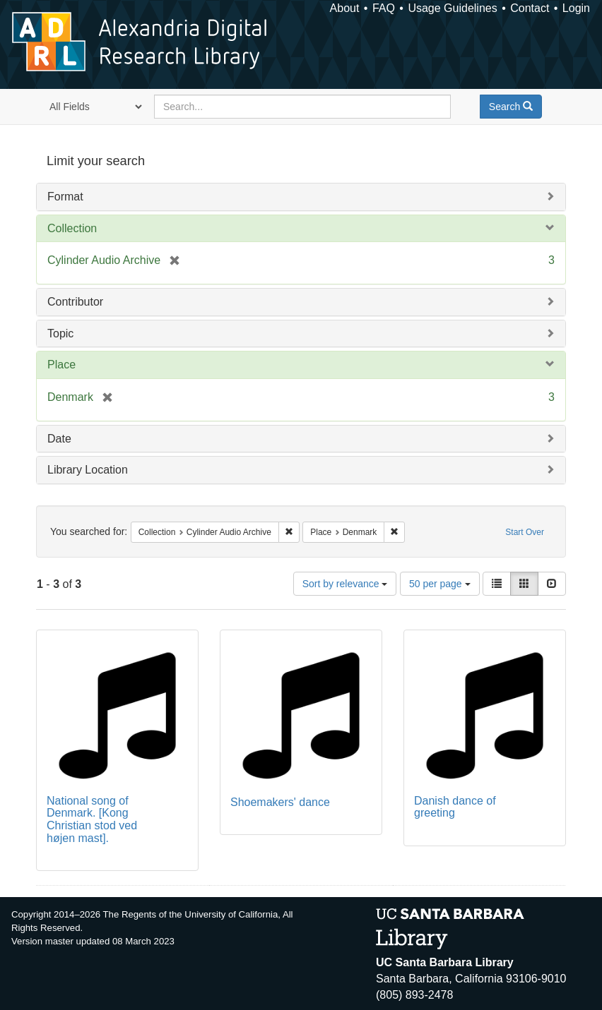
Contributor (75, 302)
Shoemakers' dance (280, 802)
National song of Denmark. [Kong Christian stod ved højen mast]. (92, 819)
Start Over (524, 532)
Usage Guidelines (452, 8)
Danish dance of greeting (455, 807)
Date (59, 439)
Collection (72, 228)
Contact (529, 8)
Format (65, 197)
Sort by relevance (345, 583)
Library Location (87, 470)
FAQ (383, 8)
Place (61, 365)
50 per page (440, 583)
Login (576, 8)
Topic (60, 333)
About (345, 8)
